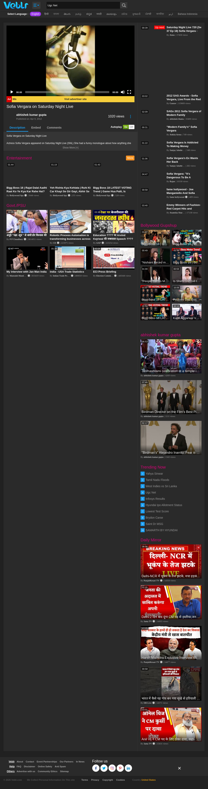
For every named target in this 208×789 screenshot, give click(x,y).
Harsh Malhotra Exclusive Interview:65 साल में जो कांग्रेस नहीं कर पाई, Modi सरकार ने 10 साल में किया (171, 657)
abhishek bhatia (177, 119)
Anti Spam (60, 766)
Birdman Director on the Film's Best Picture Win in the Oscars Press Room (171, 412)
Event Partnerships (47, 761)
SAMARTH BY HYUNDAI (162, 530)
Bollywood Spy (17, 195)
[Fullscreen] (129, 92)
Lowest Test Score (157, 511)
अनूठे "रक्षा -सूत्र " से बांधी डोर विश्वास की (26, 235)
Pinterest (120, 766)
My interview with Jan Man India (26, 271)
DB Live (148, 703)
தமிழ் (78, 14)
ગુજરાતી (136, 14)
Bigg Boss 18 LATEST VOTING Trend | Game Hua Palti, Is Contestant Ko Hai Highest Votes (113, 191)
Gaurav (173, 103)
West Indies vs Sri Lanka (161, 486)
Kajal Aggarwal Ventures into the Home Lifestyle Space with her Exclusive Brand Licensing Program (186, 318)
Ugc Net (151, 492)
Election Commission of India (109, 275)
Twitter (104, 766)
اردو (171, 14)
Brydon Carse (154, 517)
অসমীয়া (160, 14)
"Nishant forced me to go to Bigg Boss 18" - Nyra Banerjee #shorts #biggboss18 (155, 262)
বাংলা (56, 14)
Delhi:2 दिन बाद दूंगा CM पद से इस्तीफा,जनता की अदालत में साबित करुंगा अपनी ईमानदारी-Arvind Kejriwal (171, 617)
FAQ (19, 766)
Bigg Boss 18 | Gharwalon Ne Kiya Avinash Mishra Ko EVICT (155, 244)
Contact (30, 761)
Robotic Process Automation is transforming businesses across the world (70, 239)
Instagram (112, 766)
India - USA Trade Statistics (67, 271)
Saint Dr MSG (154, 524)
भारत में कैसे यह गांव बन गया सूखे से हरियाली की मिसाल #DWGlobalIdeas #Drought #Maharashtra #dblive (171, 698)
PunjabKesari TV (151, 580)
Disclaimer (29, 766)
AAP (98, 243)
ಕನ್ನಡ (89, 14)
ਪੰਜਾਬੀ (148, 14)
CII (54, 243)
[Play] (12, 92)
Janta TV (148, 621)
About (20, 761)
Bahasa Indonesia (187, 14)
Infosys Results (155, 498)
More (130, 157)
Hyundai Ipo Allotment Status (164, 505)
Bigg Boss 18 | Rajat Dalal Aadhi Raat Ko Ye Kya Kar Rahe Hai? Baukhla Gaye (26, 191)
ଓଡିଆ (124, 14)
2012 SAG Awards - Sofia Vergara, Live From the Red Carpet (184, 99)
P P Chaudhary (16, 239)
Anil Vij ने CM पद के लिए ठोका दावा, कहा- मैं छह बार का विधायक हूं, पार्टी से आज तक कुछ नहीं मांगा (171, 739)
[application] (70, 61)
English (35, 14)
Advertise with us (26, 771)
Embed (36, 127)
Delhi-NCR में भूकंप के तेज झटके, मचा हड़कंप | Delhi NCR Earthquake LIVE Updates (171, 576)
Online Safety (45, 766)
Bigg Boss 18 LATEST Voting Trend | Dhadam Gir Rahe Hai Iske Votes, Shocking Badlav (155, 318)
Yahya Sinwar (154, 473)
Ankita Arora (175, 134)
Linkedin (128, 766)
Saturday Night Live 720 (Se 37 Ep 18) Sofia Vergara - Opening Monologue (184, 31)
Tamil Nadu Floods (157, 480)
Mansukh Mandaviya (19, 275)
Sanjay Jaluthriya (177, 150)
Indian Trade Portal (61, 275)
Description (17, 127)
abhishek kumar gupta (31, 114)
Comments (54, 127)
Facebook (96, 766)
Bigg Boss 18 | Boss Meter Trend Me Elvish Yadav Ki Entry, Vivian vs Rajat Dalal (186, 262)
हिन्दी (46, 14)
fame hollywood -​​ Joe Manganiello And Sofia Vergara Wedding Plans (181, 193)
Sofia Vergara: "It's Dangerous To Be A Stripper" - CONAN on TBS (183, 177)
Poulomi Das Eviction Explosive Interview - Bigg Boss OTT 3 (186, 299)
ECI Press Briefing (104, 271)
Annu (172, 35)
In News (80, 761)
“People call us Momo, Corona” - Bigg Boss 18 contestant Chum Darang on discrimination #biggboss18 (155, 281)
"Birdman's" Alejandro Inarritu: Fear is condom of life (171, 452)
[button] (70, 61)
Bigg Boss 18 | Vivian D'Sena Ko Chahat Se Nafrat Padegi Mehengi (186, 244)
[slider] (67, 92)
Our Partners (66, 761)
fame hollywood (177, 197)
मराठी (99, 14)
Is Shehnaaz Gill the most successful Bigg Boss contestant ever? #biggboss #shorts (186, 281)
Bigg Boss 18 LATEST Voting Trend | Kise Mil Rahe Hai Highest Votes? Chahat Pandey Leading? (155, 299)
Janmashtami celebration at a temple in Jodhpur (171, 371)
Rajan (172, 181)
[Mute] (123, 92)
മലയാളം (111, 14)
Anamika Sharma (177, 212)
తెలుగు (67, 14)
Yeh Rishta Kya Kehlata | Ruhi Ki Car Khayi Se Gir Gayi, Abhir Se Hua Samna (70, 191)
